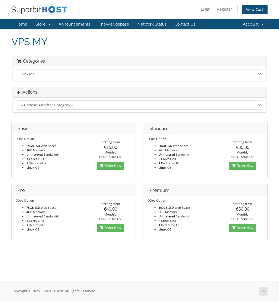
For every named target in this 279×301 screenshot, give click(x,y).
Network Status (151, 24)
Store (42, 24)
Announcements (74, 24)
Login (206, 9)
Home (21, 24)
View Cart (254, 9)
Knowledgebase (113, 24)
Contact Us (185, 24)
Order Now (110, 165)
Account (253, 24)
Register (224, 9)
